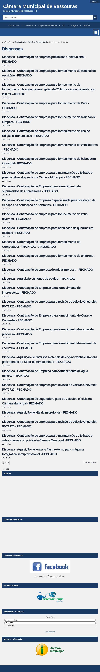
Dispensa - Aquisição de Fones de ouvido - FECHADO (38, 278)
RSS (63, 25)
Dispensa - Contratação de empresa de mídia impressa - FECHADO (47, 269)
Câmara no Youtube (13, 519)
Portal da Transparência (38, 42)
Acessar (95, 1)
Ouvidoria (29, 25)
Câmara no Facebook (13, 555)
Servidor (87, 25)
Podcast (7, 473)
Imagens (74, 25)
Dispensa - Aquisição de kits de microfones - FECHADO (39, 412)
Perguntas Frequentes (47, 25)
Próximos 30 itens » (90, 463)
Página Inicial (13, 25)
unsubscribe (50, 631)
